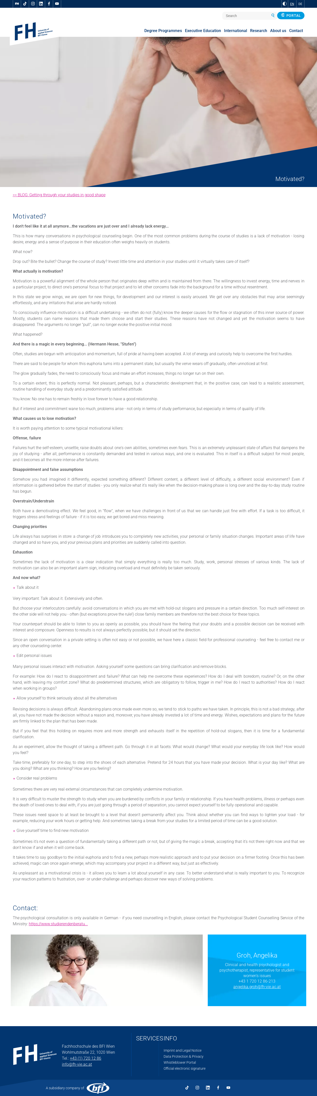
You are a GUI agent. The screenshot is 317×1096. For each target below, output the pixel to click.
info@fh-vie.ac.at (77, 1064)
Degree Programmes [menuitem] (163, 30)
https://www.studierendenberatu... (58, 924)
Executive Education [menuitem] (203, 30)
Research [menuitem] (258, 30)
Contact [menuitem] (296, 30)
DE (300, 4)
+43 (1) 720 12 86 (85, 1058)
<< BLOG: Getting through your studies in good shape (59, 195)
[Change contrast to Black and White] (285, 4)
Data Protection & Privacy (183, 1056)
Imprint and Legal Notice (182, 1050)
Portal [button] (291, 15)
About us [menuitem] (278, 30)
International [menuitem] (235, 30)
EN (292, 4)
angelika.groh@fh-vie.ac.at (257, 986)
